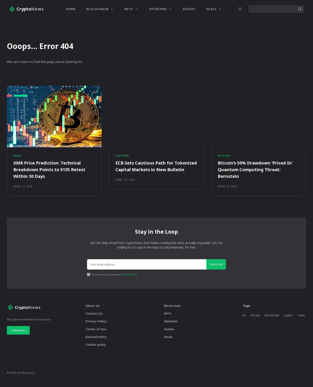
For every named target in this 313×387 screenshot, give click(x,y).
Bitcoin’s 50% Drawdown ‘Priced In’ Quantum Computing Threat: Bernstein (256, 172)
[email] (146, 270)
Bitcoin (224, 158)
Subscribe (216, 270)
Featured (122, 158)
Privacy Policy (129, 280)
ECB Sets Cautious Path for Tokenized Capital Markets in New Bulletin (156, 172)
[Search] (299, 9)
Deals (17, 158)
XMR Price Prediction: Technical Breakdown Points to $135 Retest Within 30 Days (52, 172)
